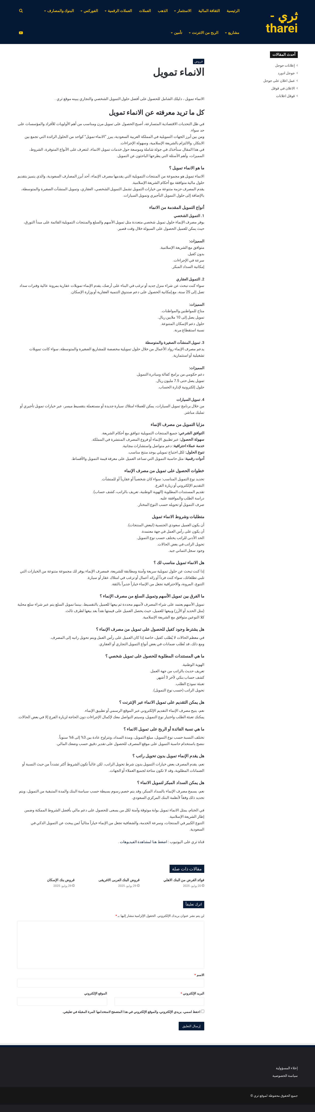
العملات (145, 11)
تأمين (178, 33)
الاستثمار (184, 11)
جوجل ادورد (286, 73)
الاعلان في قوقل (283, 88)
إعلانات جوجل (285, 65)
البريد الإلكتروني (192, 993)
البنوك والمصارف (60, 11)
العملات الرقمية (120, 11)
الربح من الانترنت (205, 33)
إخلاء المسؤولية (287, 1068)
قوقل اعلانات (285, 96)
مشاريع (233, 33)
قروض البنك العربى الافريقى (118, 880)
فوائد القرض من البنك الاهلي (183, 880)
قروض (198, 61)
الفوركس (91, 11)
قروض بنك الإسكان (61, 880)
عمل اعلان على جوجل (279, 81)
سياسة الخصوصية (285, 1076)
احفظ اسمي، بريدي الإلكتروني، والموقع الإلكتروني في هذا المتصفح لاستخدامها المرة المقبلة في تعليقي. (131, 1012)
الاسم (199, 975)
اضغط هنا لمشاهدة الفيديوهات (143, 842)
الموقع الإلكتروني (95, 993)
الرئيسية (233, 11)
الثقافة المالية (209, 11)
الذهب (163, 11)
